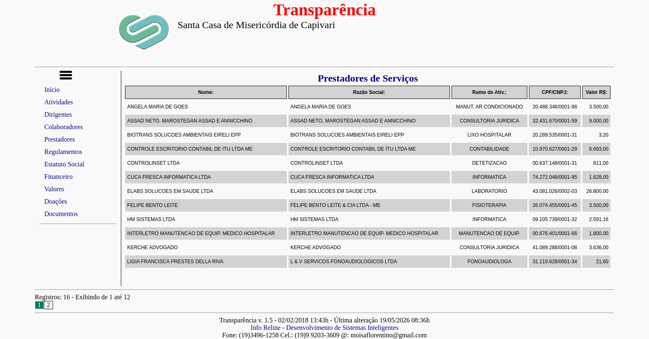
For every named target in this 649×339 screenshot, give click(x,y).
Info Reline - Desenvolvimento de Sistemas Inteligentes (324, 327)
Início (52, 89)
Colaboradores (63, 126)
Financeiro (58, 176)
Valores (54, 188)
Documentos (61, 213)
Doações (55, 201)
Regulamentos (63, 151)
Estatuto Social (64, 164)
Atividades (58, 102)
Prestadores (59, 139)
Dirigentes (58, 114)
